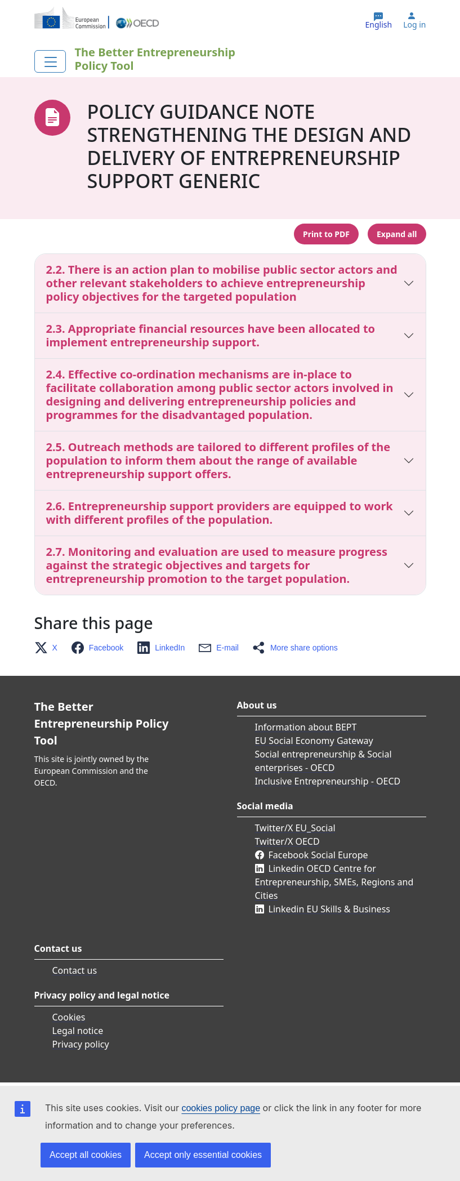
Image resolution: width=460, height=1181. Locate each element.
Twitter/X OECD (287, 841)
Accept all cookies (86, 1155)
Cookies (69, 1017)
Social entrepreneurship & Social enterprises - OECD (323, 761)
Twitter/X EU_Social (295, 828)
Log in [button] (414, 24)
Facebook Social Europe (318, 855)
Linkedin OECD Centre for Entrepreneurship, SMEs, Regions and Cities (334, 882)
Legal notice (78, 1030)
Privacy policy (80, 1044)
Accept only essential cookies (203, 1155)
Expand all (397, 234)
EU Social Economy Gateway (314, 740)
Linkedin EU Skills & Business (329, 909)
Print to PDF (326, 234)
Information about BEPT (306, 727)
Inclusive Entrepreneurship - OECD (328, 781)
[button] (49, 647)
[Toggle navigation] (50, 61)
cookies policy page (220, 1108)
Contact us (74, 970)
